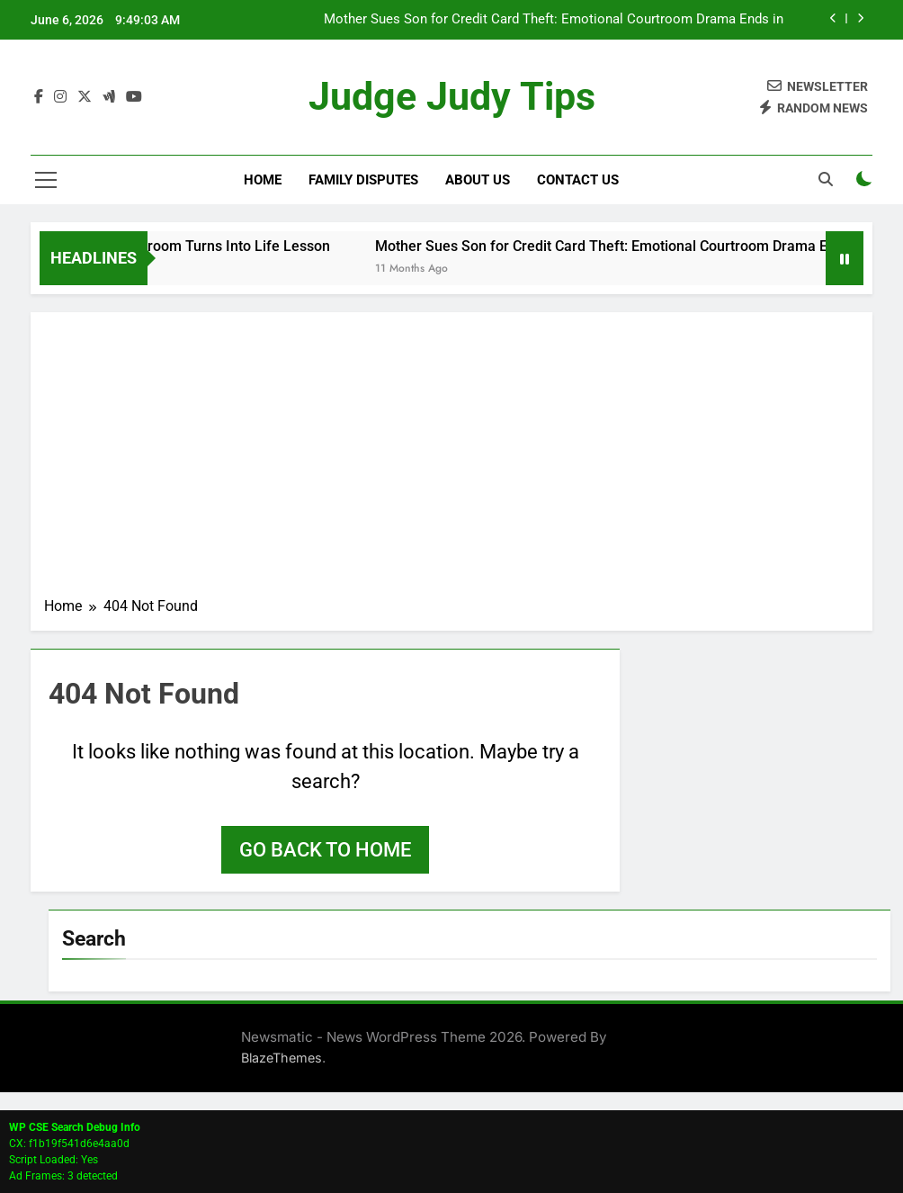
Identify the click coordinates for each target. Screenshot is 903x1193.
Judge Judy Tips (451, 97)
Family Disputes (363, 180)
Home (263, 180)
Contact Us (578, 180)
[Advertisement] (451, 461)
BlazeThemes (281, 1057)
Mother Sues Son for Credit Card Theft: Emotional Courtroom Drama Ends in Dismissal (553, 20)
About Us (477, 180)
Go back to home (325, 850)
